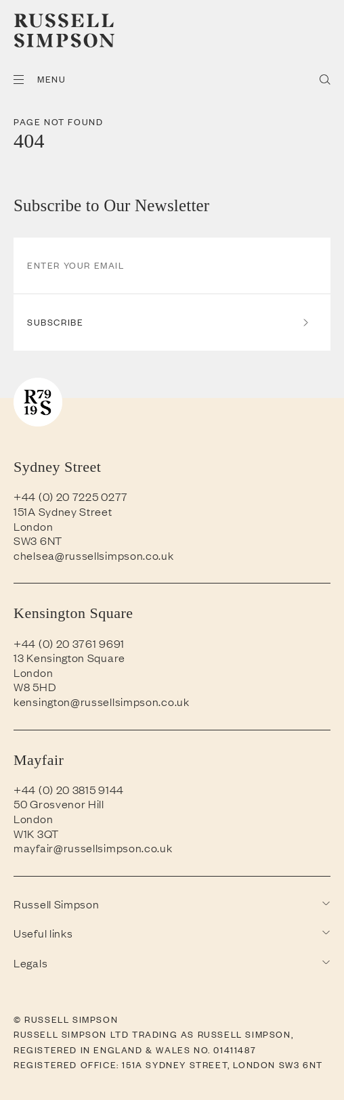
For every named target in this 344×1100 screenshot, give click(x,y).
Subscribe (168, 321)
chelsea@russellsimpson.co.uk (94, 555)
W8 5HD (35, 686)
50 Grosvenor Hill (59, 803)
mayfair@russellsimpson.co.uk (93, 847)
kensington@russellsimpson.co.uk (102, 701)
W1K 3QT (36, 833)
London (33, 526)
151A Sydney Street (63, 511)
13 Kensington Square (69, 657)
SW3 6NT (38, 540)
